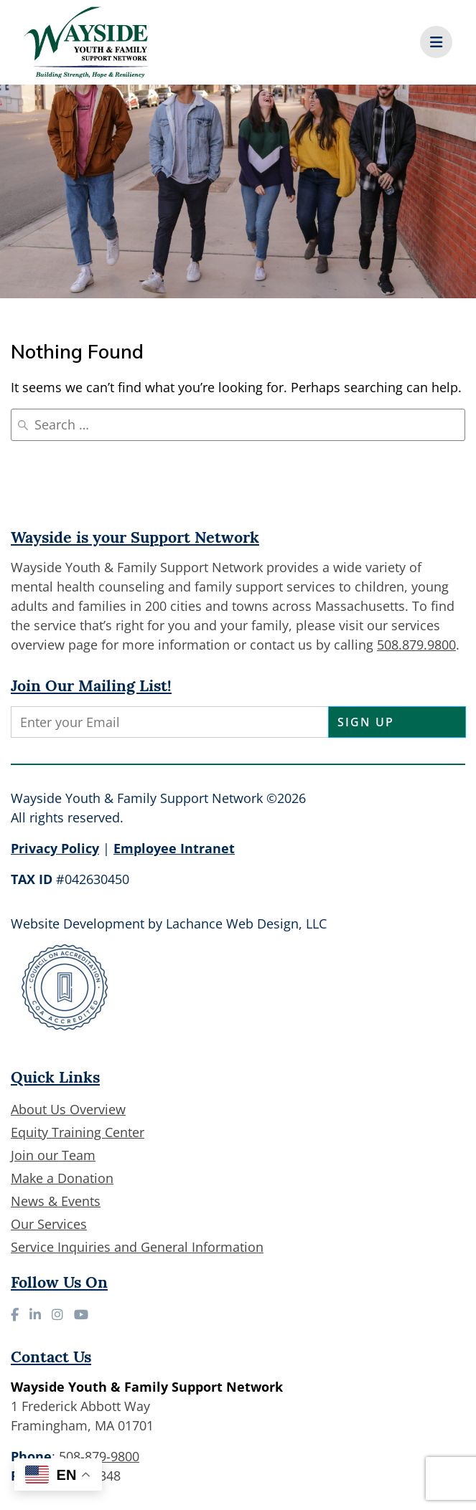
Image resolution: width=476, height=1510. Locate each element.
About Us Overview (68, 1109)
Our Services (49, 1224)
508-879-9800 (99, 1456)
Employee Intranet (174, 848)
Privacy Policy (55, 848)
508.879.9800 (416, 644)
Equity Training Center (77, 1132)
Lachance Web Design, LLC (246, 923)
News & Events (56, 1201)
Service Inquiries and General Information (137, 1246)
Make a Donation (62, 1178)
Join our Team (53, 1155)
